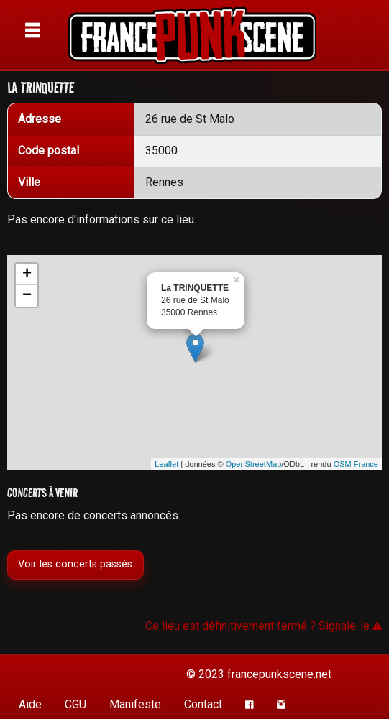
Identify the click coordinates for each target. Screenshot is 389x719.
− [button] (27, 296)
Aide (30, 704)
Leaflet (166, 464)
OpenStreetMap (254, 464)
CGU (75, 704)
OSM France (356, 464)
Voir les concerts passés (75, 564)
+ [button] (27, 274)
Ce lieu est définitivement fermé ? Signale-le (263, 626)
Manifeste (135, 704)
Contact (203, 704)
